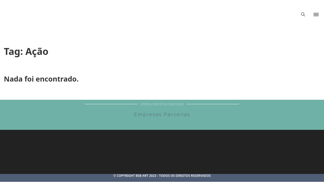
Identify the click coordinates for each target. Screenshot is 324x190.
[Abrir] (316, 14)
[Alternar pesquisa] (303, 14)
